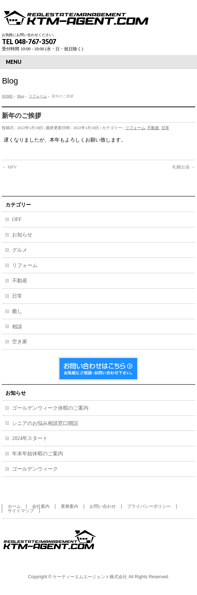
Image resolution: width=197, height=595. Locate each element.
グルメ (19, 250)
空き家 (19, 341)
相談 (17, 326)
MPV (9, 167)
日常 (165, 127)
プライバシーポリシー (149, 506)
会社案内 (41, 506)
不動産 (153, 127)
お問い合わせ (103, 506)
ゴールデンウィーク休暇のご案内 (50, 408)
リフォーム (135, 127)
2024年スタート (30, 438)
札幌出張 (183, 167)
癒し (17, 311)
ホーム (14, 506)
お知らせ (22, 234)
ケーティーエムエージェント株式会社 (90, 576)
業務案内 (69, 506)
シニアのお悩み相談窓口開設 (45, 423)
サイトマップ (21, 510)
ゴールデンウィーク (35, 469)
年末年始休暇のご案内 (37, 453)
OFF (16, 219)
